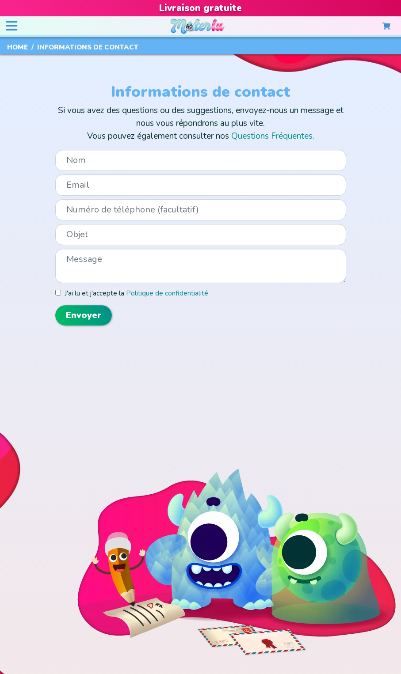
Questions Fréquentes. (272, 136)
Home (17, 47)
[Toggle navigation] (11, 26)
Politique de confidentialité (167, 293)
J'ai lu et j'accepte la (134, 293)
